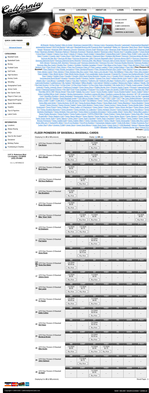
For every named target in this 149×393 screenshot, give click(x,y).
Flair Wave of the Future (113, 65)
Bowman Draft (115, 49)
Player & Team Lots (14, 96)
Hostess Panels (75, 78)
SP (136, 94)
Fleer (125, 65)
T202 (103, 98)
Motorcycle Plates (125, 83)
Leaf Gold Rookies (42, 83)
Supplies (11, 107)
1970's (146, 129)
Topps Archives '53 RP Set (67, 103)
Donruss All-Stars (64, 58)
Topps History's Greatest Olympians (92, 112)
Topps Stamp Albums (73, 116)
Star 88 (48, 98)
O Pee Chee (54, 85)
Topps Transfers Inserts (94, 121)
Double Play (61, 65)
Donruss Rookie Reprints (124, 63)
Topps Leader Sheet (114, 112)
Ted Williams (91, 100)
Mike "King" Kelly (45, 217)
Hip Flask (144, 76)
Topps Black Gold (110, 103)
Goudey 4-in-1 (105, 76)
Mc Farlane (66, 83)
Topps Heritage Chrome (107, 110)
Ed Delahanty (43, 229)
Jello (136, 78)
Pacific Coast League (134, 85)
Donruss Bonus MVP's (122, 58)
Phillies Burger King (102, 87)
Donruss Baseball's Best (103, 58)
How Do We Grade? (15, 136)
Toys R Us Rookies (71, 123)
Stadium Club (118, 96)
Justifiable (61, 81)
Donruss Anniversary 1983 (83, 58)
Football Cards (13, 67)
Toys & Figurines (13, 110)
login (120, 10)
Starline (55, 98)
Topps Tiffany (121, 118)
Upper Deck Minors (83, 125)
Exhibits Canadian (89, 65)
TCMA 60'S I (60, 100)
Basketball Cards (14, 60)
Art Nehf (42, 373)
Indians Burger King (118, 78)
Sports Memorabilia (14, 103)
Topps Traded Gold (59, 121)
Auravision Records (113, 45)
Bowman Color (102, 49)
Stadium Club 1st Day (132, 96)
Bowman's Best (107, 52)
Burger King (118, 52)
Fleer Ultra (129, 72)
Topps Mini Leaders (140, 112)
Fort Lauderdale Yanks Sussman (98, 74)
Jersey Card (143, 78)
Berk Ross (134, 47)
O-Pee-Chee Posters (79, 85)
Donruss (125, 56)
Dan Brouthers (44, 193)
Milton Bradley (87, 83)
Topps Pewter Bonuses (47, 114)
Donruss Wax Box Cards (46, 65)
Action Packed (55, 45)
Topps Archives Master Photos (90, 103)
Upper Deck (70, 125)
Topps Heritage (67, 110)
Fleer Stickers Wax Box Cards (76, 72)
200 (102, 137)
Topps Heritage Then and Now (65, 112)
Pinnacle (133, 87)
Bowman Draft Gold (129, 49)
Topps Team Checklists (105, 118)
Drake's (70, 65)
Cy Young (42, 301)
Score (93, 92)
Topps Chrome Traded (67, 105)
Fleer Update (43, 74)
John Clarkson (44, 361)
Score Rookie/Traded (122, 92)
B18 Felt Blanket (59, 47)
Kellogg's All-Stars (106, 81)
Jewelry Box (40, 81)
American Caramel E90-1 (83, 45)
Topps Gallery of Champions (81, 107)
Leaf (146, 81)
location (81, 10)
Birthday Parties (13, 143)
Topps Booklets (137, 103)
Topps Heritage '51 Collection (85, 110)
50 (96, 137)
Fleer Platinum (48, 69)
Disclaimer (11, 140)
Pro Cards (100, 89)
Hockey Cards (13, 78)
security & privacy (133, 390)
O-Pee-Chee (65, 85)
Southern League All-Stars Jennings (119, 94)
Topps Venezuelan (123, 121)
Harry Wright (43, 157)
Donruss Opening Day (90, 63)
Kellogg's (83, 81)
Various (134, 125)
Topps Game (98, 107)
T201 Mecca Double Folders (88, 98)
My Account (121, 20)
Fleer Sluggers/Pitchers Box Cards (108, 69)
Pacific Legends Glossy (53, 87)
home (62, 10)
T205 (108, 98)
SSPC (99, 96)
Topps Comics (110, 105)
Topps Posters (63, 114)
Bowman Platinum (62, 52)
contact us (139, 10)
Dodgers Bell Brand (113, 56)
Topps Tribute (109, 121)
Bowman (47, 49)
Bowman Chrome (70, 49)
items (143, 21)
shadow (63, 94)
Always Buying (13, 129)
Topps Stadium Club (56, 116)
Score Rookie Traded (105, 92)
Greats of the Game (132, 76)
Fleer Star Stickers (141, 69)
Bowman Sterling (93, 52)
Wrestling (11, 82)
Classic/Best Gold (113, 54)
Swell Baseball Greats (68, 98)
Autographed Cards (14, 85)
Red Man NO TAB (141, 89)
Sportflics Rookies (51, 96)
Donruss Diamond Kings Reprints (68, 60)
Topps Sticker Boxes (117, 116)
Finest (100, 65)
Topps (100, 100)
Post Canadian (81, 89)
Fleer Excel (51, 67)
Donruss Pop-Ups (106, 63)
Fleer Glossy (61, 67)
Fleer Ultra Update (141, 72)
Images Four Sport (103, 78)
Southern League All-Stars (94, 94)
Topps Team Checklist (87, 118)
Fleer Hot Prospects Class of (78, 67)
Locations (11, 125)
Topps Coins (98, 105)
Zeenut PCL (144, 127)
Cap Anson (43, 145)
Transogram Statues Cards (106, 123)
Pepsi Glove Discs (86, 87)
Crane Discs (65, 56)
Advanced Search (15, 47)
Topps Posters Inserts (78, 114)
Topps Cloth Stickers (84, 105)
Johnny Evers (44, 277)
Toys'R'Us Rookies (87, 123)
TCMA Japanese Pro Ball (75, 100)
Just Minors (51, 81)
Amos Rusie (43, 253)
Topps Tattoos (61, 118)
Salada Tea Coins (82, 92)
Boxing (10, 64)
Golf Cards (11, 71)
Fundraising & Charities (16, 147)
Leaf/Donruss (56, 83)
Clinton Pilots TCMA (128, 54)
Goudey (68, 76)
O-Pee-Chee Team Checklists (100, 85)
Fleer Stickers (59, 72)
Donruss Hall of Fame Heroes (114, 60)
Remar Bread (61, 92)
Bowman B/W (57, 49)
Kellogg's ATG (120, 81)
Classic (49, 54)
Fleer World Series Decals (75, 74)
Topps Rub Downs (123, 114)
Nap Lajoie (42, 289)
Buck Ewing (43, 169)
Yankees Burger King (130, 127)
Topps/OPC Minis (56, 123)
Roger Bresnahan (45, 205)
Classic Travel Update (85, 54)
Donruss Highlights (134, 60)
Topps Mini (128, 112)
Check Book (144, 52)
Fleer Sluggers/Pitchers (84, 69)
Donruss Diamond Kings (45, 60)
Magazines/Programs (15, 100)
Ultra (50, 125)
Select (145, 92)
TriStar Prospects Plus (139, 123)
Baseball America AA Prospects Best (88, 47)
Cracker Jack (55, 56)
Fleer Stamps (127, 69)
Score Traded (137, 92)
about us (101, 10)
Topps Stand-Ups (101, 116)
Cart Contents (122, 26)
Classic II (72, 54)
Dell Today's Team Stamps (82, 56)
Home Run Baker (45, 265)
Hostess (64, 78)
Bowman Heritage (47, 52)
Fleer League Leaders (99, 67)
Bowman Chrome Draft (87, 49)
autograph (126, 45)
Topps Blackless (124, 103)
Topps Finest (51, 107)
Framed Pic (116, 74)
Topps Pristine (109, 114)
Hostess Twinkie (88, 78)
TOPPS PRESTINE (95, 114)
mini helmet (98, 83)
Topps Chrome (51, 105)
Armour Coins (99, 45)
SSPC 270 (107, 96)
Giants (49, 76)
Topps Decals (122, 105)
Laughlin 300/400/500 (135, 81)
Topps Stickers (131, 116)
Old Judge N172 (119, 85)
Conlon (45, 56)
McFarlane (76, 83)
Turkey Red (42, 125)
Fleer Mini (129, 67)
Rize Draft (71, 92)
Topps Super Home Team (45, 118)
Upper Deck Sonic (99, 125)
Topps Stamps (88, 116)
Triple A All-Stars (123, 123)
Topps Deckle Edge (135, 105)
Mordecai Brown (45, 337)
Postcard (91, 89)
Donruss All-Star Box (49, 58)
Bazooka (124, 47)
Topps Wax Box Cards (139, 121)
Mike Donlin (43, 349)
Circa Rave (41, 54)
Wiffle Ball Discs (115, 127)
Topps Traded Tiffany (76, 121)
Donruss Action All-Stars (139, 56)
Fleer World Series (56, 74)
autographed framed (43, 47)
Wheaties (104, 127)
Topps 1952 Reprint (111, 100)
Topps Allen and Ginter (47, 103)
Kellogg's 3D (93, 81)
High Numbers (13, 75)
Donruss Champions (140, 58)
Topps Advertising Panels (138, 100)
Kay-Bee (76, 81)
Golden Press (58, 76)
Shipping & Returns (124, 32)
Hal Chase (42, 325)
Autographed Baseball (139, 45)
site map (123, 390)
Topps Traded (132, 118)
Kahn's (68, 81)
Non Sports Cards (14, 93)
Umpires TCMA (59, 125)
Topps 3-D (124, 100)
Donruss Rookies (141, 63)
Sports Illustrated (66, 96)
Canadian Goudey (131, 52)
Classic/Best (100, 54)
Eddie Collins (43, 313)
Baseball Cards (13, 57)
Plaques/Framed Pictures (52, 89)
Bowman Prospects (78, 52)
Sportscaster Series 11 (82, 96)
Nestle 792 (145, 83)
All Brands (44, 45)
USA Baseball (125, 125)
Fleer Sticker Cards (45, 72)
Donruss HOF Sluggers (60, 63)
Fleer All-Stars (133, 65)
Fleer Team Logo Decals (98, 72)
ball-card (70, 47)
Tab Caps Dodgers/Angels (132, 98)
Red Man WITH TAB (46, 92)
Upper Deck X (113, 125)
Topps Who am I (42, 123)
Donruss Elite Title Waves (92, 60)
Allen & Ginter (67, 45)
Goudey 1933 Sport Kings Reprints (86, 76)
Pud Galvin (43, 241)
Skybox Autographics (75, 94)
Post (72, 89)
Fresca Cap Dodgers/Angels (133, 74)
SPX (94, 96)
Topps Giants (109, 107)
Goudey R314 (118, 76)
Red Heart (129, 89)
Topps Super (143, 116)
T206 (113, 98)
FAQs (10, 132)
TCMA (51, 100)
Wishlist (119, 23)
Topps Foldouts (63, 107)
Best (140, 47)
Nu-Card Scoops (42, 85)
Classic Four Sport (61, 54)
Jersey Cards (12, 89)
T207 (118, 98)
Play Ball (66, 89)
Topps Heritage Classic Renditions (130, 110)
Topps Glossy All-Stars (123, 107)
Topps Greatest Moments (50, 110)
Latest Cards (12, 114)
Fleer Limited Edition (116, 67)
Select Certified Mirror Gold (48, 94)
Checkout (120, 29)
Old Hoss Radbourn (46, 181)
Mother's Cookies (110, 83)
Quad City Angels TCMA (114, 89)
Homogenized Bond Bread (50, 78)
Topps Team (72, 118)
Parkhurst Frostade (70, 87)
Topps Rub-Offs (137, 114)
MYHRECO (20, 163)
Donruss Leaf (75, 63)
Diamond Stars (98, 56)
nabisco (137, 83)
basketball (108, 47)
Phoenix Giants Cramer (120, 87)
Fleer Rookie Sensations (65, 69)
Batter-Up (116, 47)
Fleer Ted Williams (116, 72)
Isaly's (130, 78)
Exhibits (78, 65)
